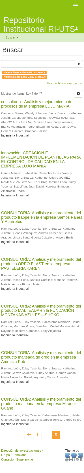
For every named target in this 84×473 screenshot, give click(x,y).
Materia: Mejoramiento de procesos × (24, 72)
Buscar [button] (12, 37)
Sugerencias (25, 459)
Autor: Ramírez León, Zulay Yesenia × (24, 76)
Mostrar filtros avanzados (64, 83)
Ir (79, 64)
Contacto (7, 459)
